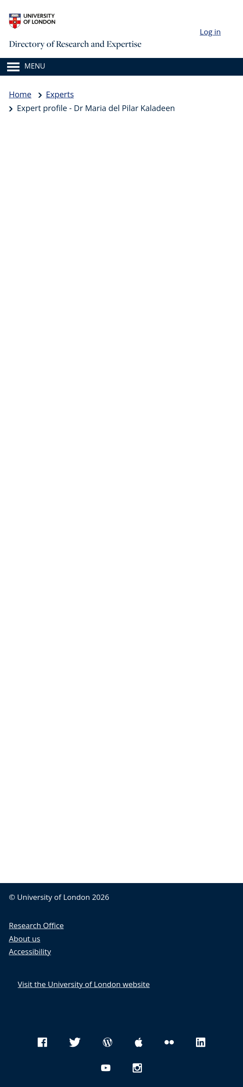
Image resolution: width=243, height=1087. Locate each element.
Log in (210, 32)
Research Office (36, 925)
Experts (60, 94)
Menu (34, 66)
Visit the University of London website (84, 984)
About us (24, 938)
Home (20, 94)
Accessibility (30, 951)
